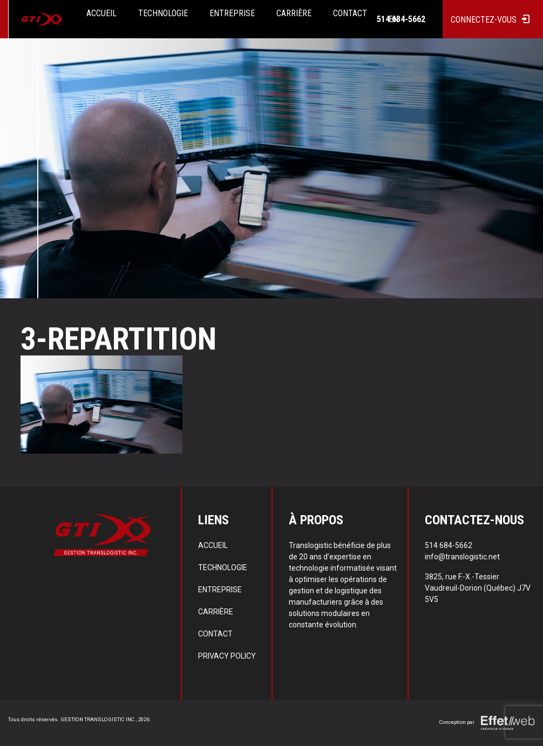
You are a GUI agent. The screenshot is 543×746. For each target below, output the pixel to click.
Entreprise (220, 589)
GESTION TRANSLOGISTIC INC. (98, 719)
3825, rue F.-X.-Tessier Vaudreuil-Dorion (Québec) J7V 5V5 (478, 588)
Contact (215, 633)
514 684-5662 (401, 19)
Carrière (215, 611)
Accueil (213, 545)
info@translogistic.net (462, 556)
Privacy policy (227, 656)
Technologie (222, 567)
